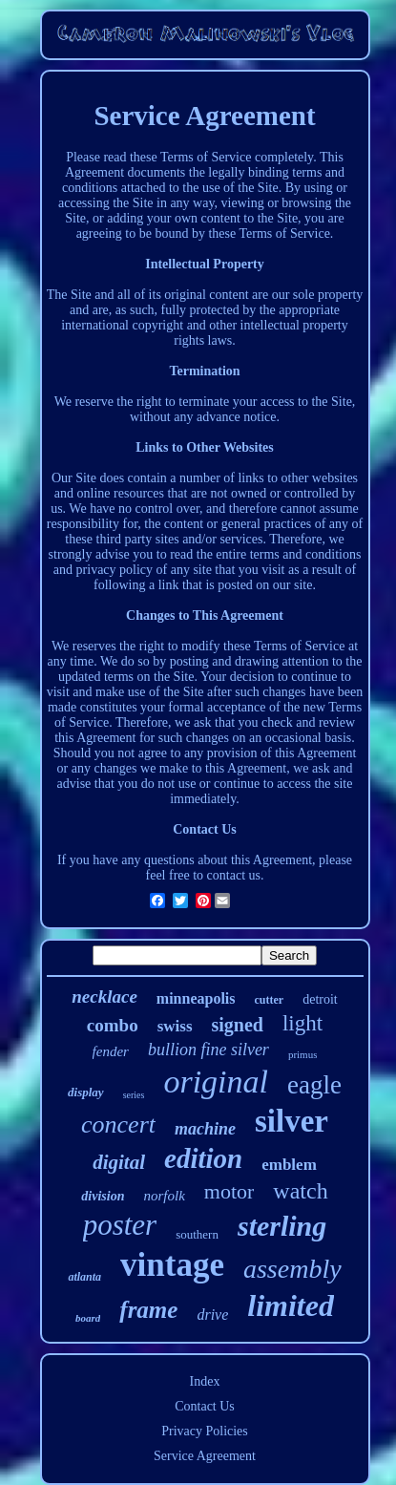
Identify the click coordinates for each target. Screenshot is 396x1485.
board (87, 1318)
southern (197, 1234)
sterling (282, 1225)
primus (303, 1054)
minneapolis (196, 998)
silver (291, 1121)
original (215, 1081)
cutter (269, 1000)
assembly (292, 1268)
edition (203, 1158)
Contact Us (205, 1406)
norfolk (163, 1195)
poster (120, 1224)
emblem (289, 1165)
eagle (314, 1085)
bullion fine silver (208, 1049)
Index (205, 1381)
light (302, 1023)
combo (112, 1025)
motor (229, 1191)
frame (148, 1310)
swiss (175, 1026)
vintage (172, 1264)
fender (111, 1051)
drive (212, 1314)
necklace (104, 996)
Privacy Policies (204, 1431)
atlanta (84, 1276)
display (86, 1092)
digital (119, 1162)
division (102, 1196)
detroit (320, 999)
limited (290, 1305)
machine (205, 1128)
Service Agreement (205, 1456)
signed (237, 1024)
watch (300, 1190)
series (134, 1095)
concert (118, 1124)
